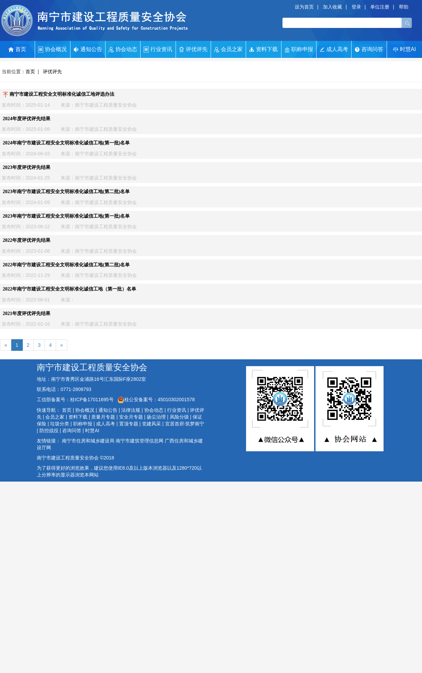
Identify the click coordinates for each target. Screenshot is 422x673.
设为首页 (304, 7)
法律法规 (130, 410)
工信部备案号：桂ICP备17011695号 (76, 399)
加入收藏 (332, 7)
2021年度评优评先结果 (26, 313)
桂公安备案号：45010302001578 (156, 399)
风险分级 (179, 417)
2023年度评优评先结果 (26, 167)
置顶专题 (128, 423)
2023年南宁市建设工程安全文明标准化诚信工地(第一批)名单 (66, 216)
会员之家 (228, 49)
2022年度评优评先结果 (26, 240)
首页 (17, 49)
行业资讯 (158, 49)
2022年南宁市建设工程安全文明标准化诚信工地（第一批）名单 (69, 289)
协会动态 (123, 49)
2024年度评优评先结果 (26, 118)
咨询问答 (369, 49)
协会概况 (52, 49)
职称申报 (299, 49)
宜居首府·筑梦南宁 (185, 423)
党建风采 (151, 423)
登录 (356, 7)
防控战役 (49, 430)
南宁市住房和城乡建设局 (88, 440)
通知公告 (88, 49)
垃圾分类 (59, 423)
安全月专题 (131, 417)
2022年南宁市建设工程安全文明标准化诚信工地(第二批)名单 (66, 264)
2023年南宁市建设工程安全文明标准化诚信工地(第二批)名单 (66, 191)
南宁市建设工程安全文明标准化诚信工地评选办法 (58, 94)
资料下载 (263, 49)
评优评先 (193, 49)
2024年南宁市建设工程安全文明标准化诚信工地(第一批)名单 (66, 142)
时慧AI (404, 49)
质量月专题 (103, 417)
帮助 (403, 7)
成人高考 (334, 49)
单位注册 (379, 7)
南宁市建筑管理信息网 (139, 440)
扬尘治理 (156, 417)
